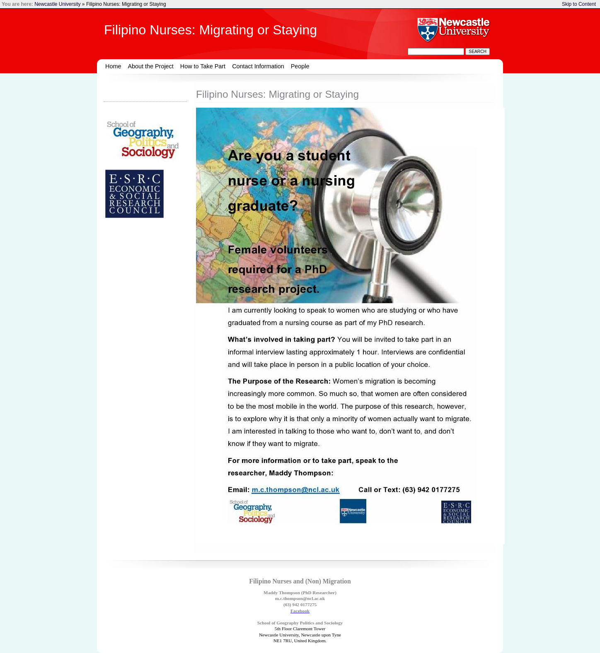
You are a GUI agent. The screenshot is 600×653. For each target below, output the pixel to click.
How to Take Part (202, 66)
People (300, 66)
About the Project (150, 66)
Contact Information (258, 66)
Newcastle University (57, 4)
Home (113, 66)
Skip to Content (579, 4)
